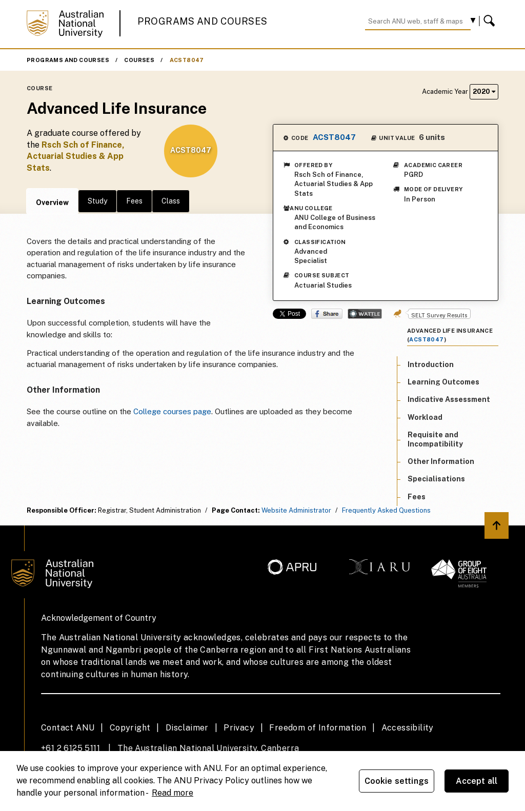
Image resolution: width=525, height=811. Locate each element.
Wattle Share (365, 314)
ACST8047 (187, 60)
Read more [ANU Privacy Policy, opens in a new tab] (172, 793)
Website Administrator (296, 510)
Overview (52, 202)
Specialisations (436, 479)
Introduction (431, 364)
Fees (134, 201)
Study (97, 201)
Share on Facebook (326, 314)
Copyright (130, 728)
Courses (139, 60)
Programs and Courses (202, 21)
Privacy (239, 728)
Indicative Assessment (449, 399)
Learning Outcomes (443, 382)
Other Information (441, 461)
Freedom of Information (317, 728)
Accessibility (407, 728)
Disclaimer (187, 728)
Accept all (477, 781)
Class (170, 201)
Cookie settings (397, 781)
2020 (484, 91)
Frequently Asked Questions (386, 510)
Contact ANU (67, 728)
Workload (425, 417)
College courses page (172, 411)
